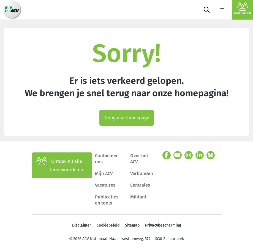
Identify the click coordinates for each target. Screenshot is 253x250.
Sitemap (132, 225)
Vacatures (105, 185)
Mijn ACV (104, 173)
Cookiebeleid (108, 225)
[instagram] (188, 155)
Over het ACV (139, 159)
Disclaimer (81, 225)
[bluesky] (210, 155)
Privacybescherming (163, 225)
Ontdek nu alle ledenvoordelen (59, 165)
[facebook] (166, 155)
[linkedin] (199, 155)
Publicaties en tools (106, 200)
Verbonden (141, 173)
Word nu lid (242, 8)
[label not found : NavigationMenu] (222, 10)
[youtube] (177, 155)
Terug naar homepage (126, 117)
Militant (138, 197)
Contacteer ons (106, 159)
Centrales (140, 185)
